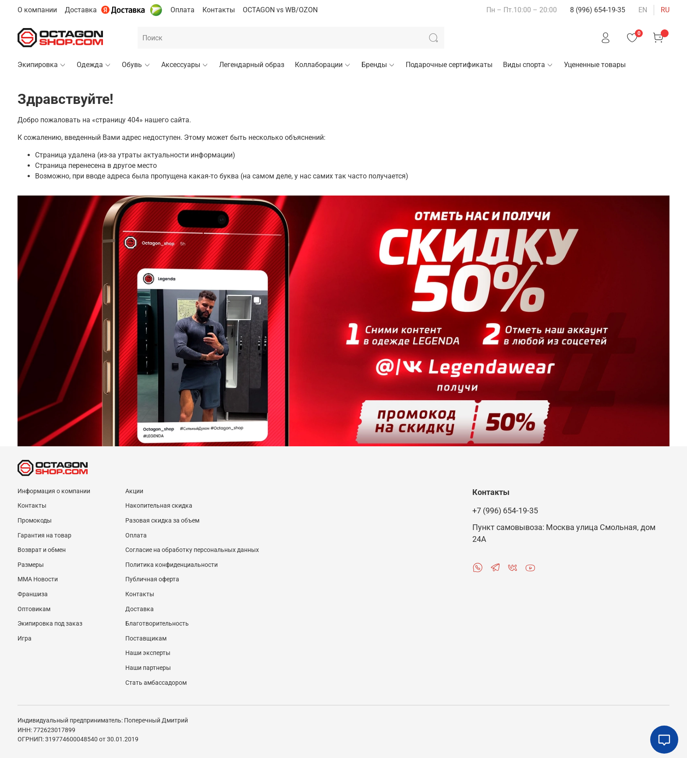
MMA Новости (38, 579)
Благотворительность (157, 623)
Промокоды (35, 520)
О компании (37, 10)
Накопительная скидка (158, 505)
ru (665, 10)
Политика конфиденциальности (171, 565)
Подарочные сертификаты (449, 64)
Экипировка (42, 64)
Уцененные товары (595, 64)
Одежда (94, 64)
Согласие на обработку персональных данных (192, 550)
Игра (25, 638)
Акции (134, 491)
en (642, 10)
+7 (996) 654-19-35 (505, 510)
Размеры (31, 565)
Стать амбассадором (156, 683)
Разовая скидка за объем (162, 520)
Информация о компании (54, 491)
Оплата (182, 10)
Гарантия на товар (44, 535)
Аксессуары (185, 64)
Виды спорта (528, 64)
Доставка (81, 10)
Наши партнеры (148, 668)
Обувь (136, 64)
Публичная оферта (152, 579)
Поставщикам (145, 638)
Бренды (378, 64)
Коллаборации (323, 64)
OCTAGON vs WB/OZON (280, 10)
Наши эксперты (147, 653)
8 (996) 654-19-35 (597, 10)
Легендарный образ (251, 64)
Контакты (218, 10)
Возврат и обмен (42, 550)
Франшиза (33, 594)
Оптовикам (34, 609)
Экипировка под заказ (50, 623)
